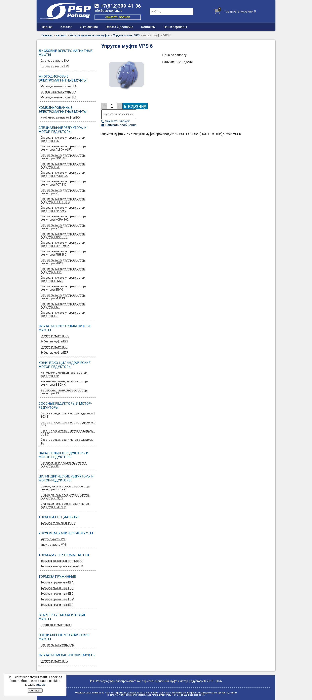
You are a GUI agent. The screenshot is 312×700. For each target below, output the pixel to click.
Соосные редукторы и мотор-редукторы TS (67, 441)
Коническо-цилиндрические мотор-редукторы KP (64, 374)
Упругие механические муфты (90, 35)
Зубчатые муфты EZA (55, 335)
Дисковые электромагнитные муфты (66, 53)
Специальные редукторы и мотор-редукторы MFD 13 (63, 297)
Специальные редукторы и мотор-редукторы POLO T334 (63, 200)
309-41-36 (121, 6)
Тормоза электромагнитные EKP (62, 560)
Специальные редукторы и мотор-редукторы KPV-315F (63, 235)
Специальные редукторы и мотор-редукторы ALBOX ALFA (63, 148)
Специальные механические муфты (64, 637)
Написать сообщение (118, 125)
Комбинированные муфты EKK (60, 117)
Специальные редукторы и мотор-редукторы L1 (63, 314)
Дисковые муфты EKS (55, 66)
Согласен (35, 690)
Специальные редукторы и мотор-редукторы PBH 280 (63, 253)
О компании (89, 27)
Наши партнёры (175, 27)
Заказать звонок (117, 17)
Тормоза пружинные (57, 576)
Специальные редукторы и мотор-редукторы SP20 (63, 270)
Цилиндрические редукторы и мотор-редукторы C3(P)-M (65, 505)
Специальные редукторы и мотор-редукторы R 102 (63, 227)
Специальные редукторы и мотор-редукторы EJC (63, 165)
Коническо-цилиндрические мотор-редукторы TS (64, 392)
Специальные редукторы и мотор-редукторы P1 (63, 192)
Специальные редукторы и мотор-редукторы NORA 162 (63, 218)
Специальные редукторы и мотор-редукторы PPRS (63, 262)
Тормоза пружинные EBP (57, 604)
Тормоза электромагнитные (64, 555)
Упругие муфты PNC (53, 539)
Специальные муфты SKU (57, 645)
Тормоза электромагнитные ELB (62, 566)
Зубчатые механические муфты (67, 655)
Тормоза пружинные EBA (57, 582)
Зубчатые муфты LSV (54, 661)
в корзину (135, 106)
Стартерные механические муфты (62, 617)
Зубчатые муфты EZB (54, 341)
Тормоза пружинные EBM (57, 599)
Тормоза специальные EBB (58, 523)
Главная (46, 27)
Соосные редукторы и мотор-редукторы (65, 405)
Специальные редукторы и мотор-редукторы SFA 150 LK (63, 244)
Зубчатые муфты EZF (54, 352)
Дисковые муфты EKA (55, 60)
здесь (40, 684)
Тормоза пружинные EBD (57, 593)
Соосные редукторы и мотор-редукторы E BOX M (68, 432)
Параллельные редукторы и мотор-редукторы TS (64, 464)
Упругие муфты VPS (126, 35)
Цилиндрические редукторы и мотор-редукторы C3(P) (65, 496)
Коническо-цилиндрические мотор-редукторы (65, 365)
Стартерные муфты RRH (56, 624)
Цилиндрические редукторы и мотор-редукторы (66, 478)
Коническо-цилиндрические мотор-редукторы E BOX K (64, 383)
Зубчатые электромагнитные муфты (65, 328)
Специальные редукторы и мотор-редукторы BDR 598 (63, 157)
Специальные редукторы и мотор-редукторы (63, 130)
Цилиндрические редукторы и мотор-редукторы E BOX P (65, 488)
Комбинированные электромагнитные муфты (63, 110)
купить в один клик (118, 114)
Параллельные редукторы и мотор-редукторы (64, 455)
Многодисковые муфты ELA (59, 86)
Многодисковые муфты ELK (58, 91)
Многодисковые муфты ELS (59, 97)
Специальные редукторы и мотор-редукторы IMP (63, 305)
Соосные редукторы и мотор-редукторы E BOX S (68, 415)
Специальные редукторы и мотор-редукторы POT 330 (63, 183)
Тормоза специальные (59, 517)
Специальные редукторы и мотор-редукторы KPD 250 (63, 209)
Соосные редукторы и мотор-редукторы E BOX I (68, 424)
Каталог (66, 27)
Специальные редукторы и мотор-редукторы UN (63, 139)
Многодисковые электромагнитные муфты (63, 78)
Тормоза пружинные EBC (57, 588)
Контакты (148, 27)
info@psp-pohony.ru (108, 11)
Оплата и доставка (119, 27)
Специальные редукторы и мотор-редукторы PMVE (63, 279)
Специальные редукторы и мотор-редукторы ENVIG (63, 288)
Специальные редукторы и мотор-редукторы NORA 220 (63, 174)
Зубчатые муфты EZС (54, 347)
